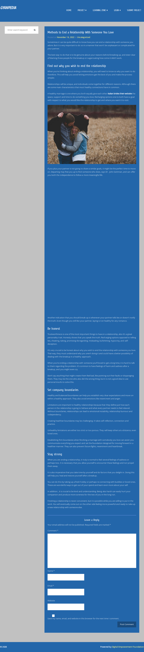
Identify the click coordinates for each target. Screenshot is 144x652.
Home (68, 10)
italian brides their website (120, 93)
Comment (53, 530)
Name (51, 570)
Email (51, 585)
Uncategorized (83, 37)
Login (116, 10)
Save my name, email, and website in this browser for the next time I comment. (83, 618)
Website (51, 600)
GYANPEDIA (8, 8)
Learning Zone (99, 10)
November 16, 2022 (65, 37)
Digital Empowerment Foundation (128, 647)
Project (81, 10)
